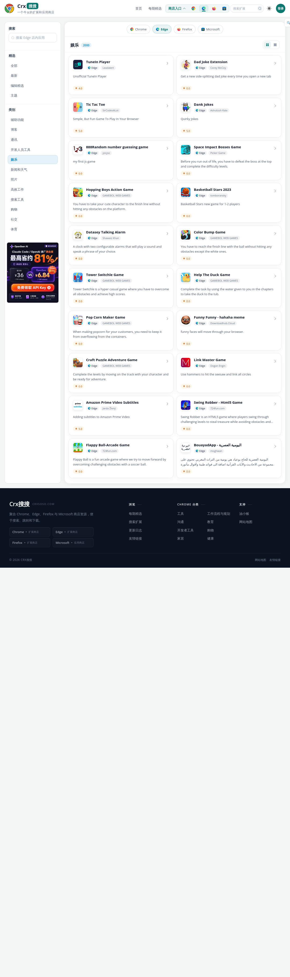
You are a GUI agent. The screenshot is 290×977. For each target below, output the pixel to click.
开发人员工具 (20, 149)
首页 (138, 8)
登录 (281, 8)
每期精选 (155, 8)
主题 (14, 95)
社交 (14, 219)
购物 (14, 209)
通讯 (14, 139)
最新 (14, 75)
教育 (210, 521)
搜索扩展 (135, 521)
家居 (180, 538)
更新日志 (135, 530)
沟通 (180, 521)
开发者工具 (185, 530)
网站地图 (245, 521)
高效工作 (17, 189)
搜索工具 (17, 199)
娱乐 (14, 159)
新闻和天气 (19, 169)
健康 (210, 538)
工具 (180, 513)
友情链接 (135, 538)
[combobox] (33, 40)
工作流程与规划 (218, 513)
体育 (14, 229)
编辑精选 (17, 85)
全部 (14, 65)
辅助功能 (17, 119)
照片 (14, 179)
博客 (14, 129)
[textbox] (33, 37)
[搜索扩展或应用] (244, 8)
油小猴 (244, 513)
